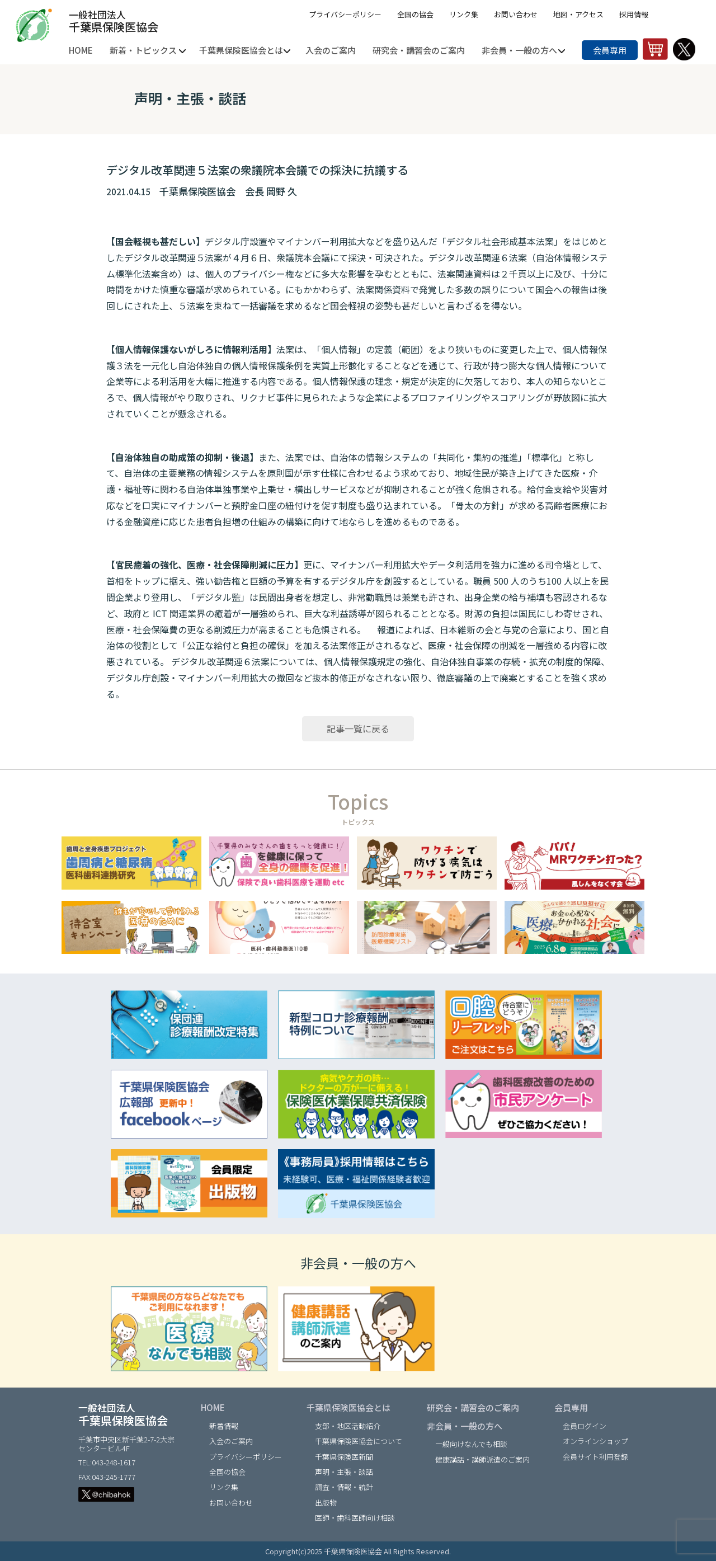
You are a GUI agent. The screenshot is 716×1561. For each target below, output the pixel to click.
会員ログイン (584, 1426)
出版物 (326, 1502)
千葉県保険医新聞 (344, 1456)
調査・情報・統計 (344, 1487)
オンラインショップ (595, 1441)
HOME (213, 1407)
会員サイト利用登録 (595, 1456)
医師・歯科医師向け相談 (355, 1517)
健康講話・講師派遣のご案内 (482, 1459)
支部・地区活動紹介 (347, 1426)
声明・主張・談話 (344, 1471)
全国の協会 (415, 14)
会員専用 (609, 50)
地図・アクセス (578, 14)
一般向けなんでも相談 (471, 1443)
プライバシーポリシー (345, 14)
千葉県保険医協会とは (348, 1407)
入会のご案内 (231, 1441)
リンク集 (463, 14)
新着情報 (223, 1426)
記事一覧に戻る (358, 728)
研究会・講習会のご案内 (473, 1407)
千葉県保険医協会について (358, 1441)
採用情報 (633, 14)
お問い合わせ (516, 14)
